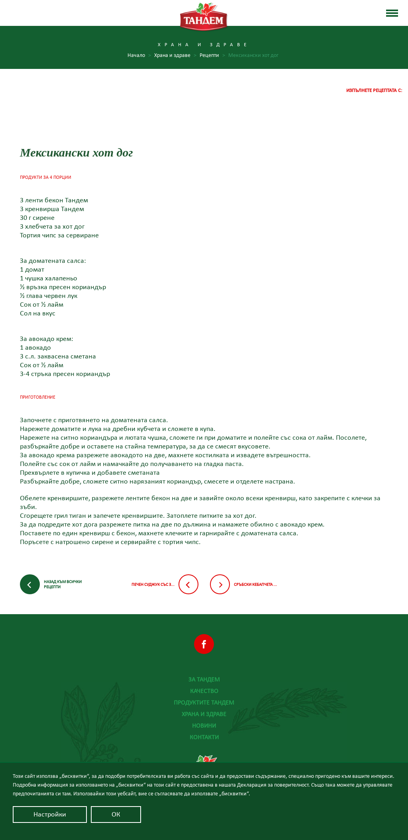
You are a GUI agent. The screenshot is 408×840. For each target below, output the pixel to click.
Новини (204, 726)
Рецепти (212, 55)
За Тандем (204, 679)
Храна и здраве (204, 714)
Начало (139, 55)
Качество (204, 691)
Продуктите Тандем (204, 702)
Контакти (204, 737)
